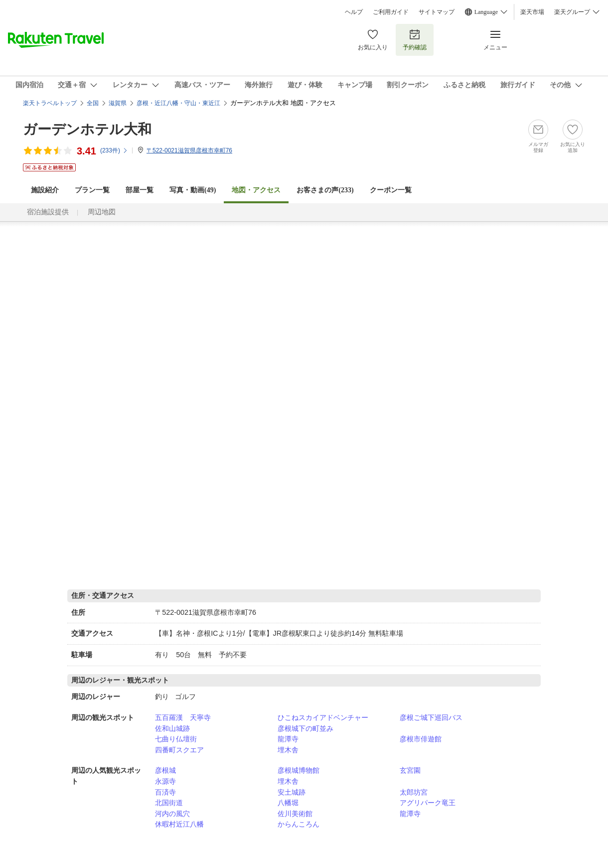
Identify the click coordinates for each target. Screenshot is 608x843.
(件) (114, 150)
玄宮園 (410, 770)
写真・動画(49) (192, 190)
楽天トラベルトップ (50, 103)
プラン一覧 (92, 190)
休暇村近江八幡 (179, 824)
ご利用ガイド (391, 11)
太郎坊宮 (414, 792)
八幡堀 (288, 803)
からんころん (298, 824)
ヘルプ (354, 11)
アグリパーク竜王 (428, 803)
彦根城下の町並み (305, 728)
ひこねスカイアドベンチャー (323, 717)
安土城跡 (291, 792)
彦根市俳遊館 (421, 739)
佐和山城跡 (172, 728)
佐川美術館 (295, 814)
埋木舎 (288, 750)
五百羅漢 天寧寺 (183, 717)
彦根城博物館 (298, 770)
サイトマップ (437, 11)
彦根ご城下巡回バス (431, 717)
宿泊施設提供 (48, 212)
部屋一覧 (139, 190)
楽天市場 (532, 11)
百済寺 (165, 792)
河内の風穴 (172, 814)
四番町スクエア (179, 750)
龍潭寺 (288, 739)
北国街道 (169, 803)
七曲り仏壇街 (176, 739)
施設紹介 (45, 190)
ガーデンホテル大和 (87, 129)
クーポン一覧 (391, 190)
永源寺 (165, 781)
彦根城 (165, 770)
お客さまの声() (325, 190)
